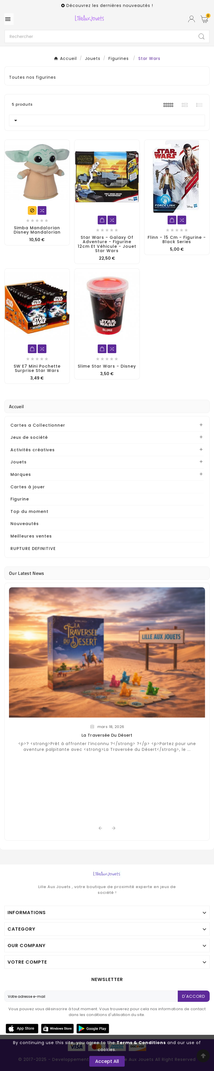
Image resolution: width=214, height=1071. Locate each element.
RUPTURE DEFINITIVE (33, 548)
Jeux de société (29, 437)
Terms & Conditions (141, 1043)
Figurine (19, 499)
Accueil (16, 406)
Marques (20, 474)
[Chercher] (99, 36)
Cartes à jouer (27, 487)
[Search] (201, 36)
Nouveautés (24, 524)
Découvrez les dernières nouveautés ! (109, 5)
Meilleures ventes (31, 536)
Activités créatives (32, 450)
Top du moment (29, 511)
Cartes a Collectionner (37, 425)
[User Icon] (191, 19)
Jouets (18, 462)
